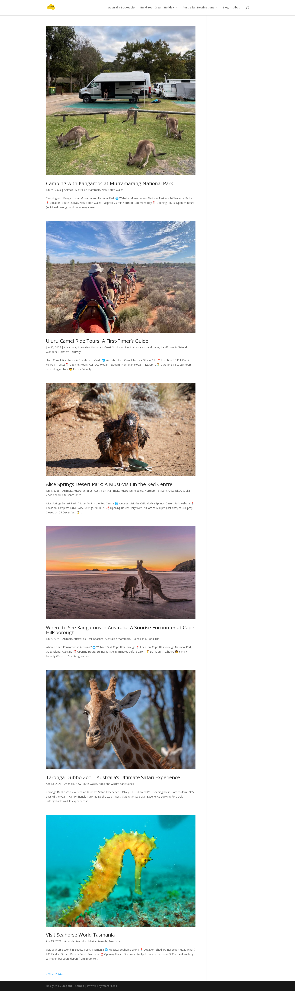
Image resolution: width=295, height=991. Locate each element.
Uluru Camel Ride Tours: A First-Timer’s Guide (97, 340)
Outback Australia (179, 490)
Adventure (70, 347)
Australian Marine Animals (91, 941)
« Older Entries (55, 974)
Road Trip (153, 639)
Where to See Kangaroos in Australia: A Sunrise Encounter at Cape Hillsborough (120, 630)
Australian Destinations (198, 8)
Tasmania (115, 941)
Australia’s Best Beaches (88, 639)
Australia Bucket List (121, 8)
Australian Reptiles (132, 490)
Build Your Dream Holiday (157, 8)
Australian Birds (83, 490)
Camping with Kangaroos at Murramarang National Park (109, 183)
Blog (226, 8)
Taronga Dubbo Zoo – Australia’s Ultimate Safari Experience (113, 777)
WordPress (109, 986)
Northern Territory (69, 352)
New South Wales (112, 190)
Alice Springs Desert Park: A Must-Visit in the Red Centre (109, 484)
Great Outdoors (114, 347)
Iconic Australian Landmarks (142, 347)
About (237, 8)
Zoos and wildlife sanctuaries (63, 495)
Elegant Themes (73, 986)
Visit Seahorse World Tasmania (80, 934)
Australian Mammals (87, 190)
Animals (69, 190)
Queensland (139, 639)
